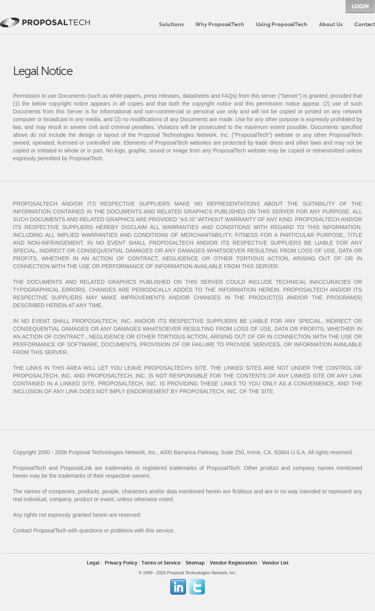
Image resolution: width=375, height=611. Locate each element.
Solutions (171, 24)
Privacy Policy (121, 563)
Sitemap (195, 563)
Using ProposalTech (281, 24)
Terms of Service (160, 563)
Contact (364, 24)
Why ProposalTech (219, 24)
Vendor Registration (233, 563)
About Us (331, 24)
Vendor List (275, 563)
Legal (93, 563)
